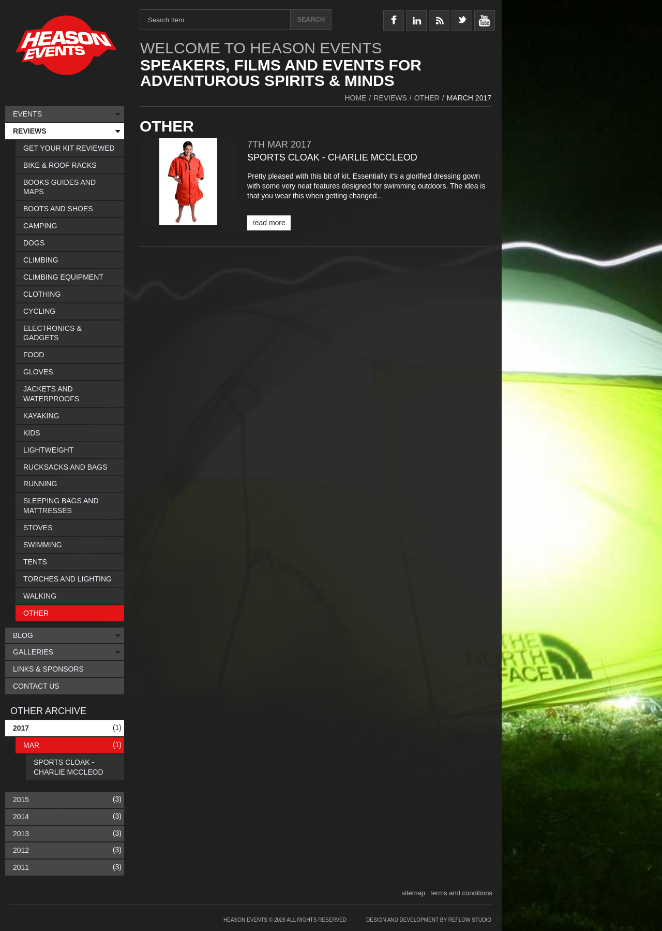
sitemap (414, 893)
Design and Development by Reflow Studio (428, 920)
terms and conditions (461, 893)
